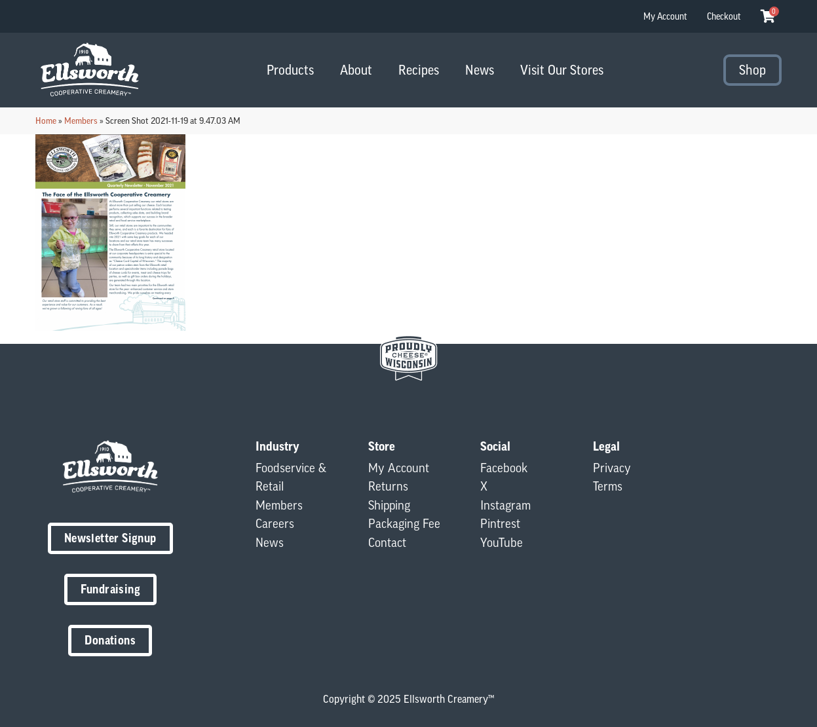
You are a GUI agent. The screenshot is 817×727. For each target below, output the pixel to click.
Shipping (389, 505)
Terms (607, 486)
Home (45, 120)
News (479, 69)
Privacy (612, 467)
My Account (665, 16)
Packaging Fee (404, 523)
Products (290, 69)
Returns (388, 486)
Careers (275, 523)
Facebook (503, 467)
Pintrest (500, 523)
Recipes (418, 69)
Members (81, 120)
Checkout (724, 16)
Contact (387, 542)
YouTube (501, 542)
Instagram (505, 505)
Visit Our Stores (561, 69)
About (356, 69)
